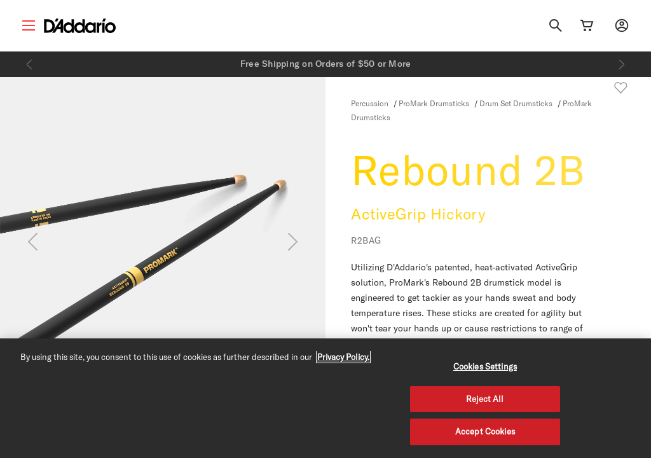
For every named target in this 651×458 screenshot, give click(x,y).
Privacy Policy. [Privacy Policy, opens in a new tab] (343, 357)
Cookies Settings (485, 366)
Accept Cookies (485, 431)
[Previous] (29, 64)
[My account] (621, 25)
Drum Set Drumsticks (515, 103)
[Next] (621, 64)
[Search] (555, 25)
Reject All (485, 399)
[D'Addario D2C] (80, 25)
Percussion (369, 103)
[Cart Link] (586, 25)
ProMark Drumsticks (434, 103)
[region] (325, 398)
